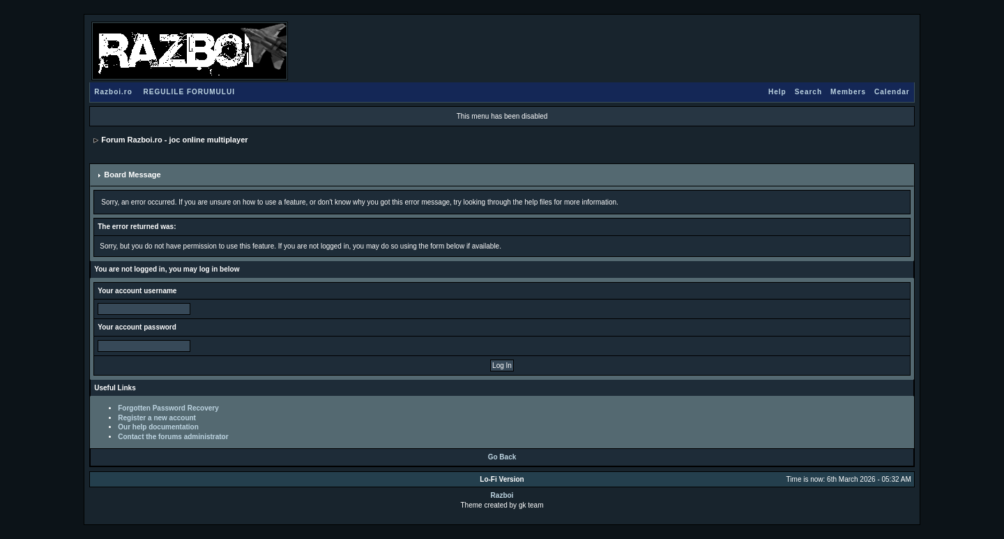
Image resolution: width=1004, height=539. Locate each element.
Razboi (502, 495)
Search (808, 92)
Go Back (502, 457)
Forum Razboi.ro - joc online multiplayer (174, 139)
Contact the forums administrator (173, 437)
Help (777, 92)
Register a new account (157, 418)
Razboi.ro (113, 92)
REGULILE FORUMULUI (189, 92)
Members (848, 92)
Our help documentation (158, 427)
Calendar (892, 92)
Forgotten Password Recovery (168, 408)
